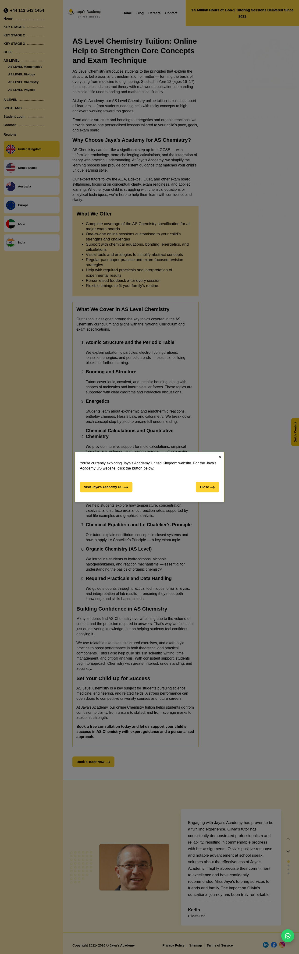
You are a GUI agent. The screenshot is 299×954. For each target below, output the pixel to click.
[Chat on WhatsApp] (287, 935)
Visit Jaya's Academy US (106, 487)
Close (207, 487)
